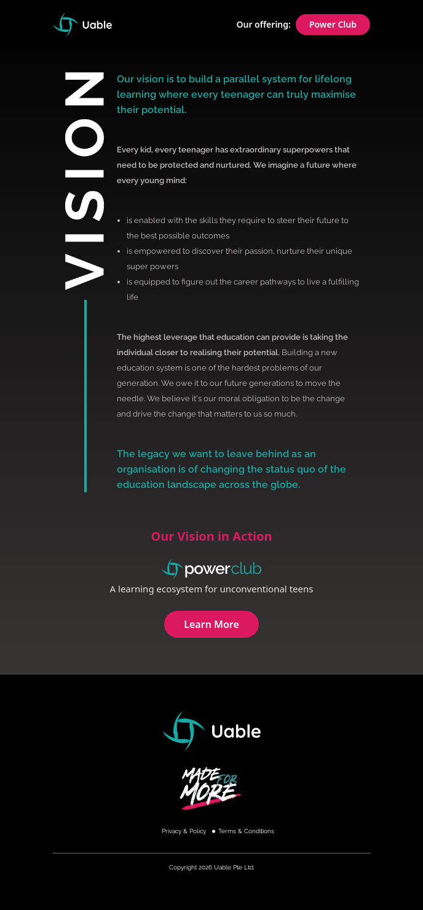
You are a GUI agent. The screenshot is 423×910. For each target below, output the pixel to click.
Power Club (333, 24)
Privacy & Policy (184, 831)
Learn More (211, 624)
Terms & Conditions (246, 831)
